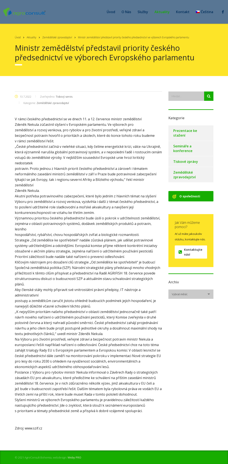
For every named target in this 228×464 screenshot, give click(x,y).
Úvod (111, 12)
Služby (143, 12)
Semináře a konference (183, 148)
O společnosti (186, 196)
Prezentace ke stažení (185, 133)
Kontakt (183, 12)
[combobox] (190, 294)
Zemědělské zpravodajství (184, 174)
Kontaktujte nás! (190, 252)
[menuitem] (204, 12)
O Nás (126, 12)
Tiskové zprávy (185, 161)
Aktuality (162, 12)
